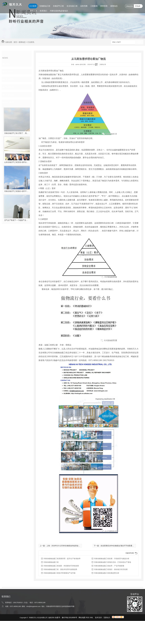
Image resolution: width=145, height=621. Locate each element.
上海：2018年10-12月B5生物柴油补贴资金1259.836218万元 (69, 546)
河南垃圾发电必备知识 (59, 11)
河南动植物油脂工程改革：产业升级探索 (109, 566)
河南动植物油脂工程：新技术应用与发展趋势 (60, 569)
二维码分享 (102, 64)
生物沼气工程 (58, 6)
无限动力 (106, 617)
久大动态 (9, 94)
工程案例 (94, 6)
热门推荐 (9, 102)
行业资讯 (31, 42)
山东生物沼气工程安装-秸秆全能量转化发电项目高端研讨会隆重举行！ (16, 162)
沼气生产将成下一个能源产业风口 (16, 220)
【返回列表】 (130, 553)
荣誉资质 (104, 6)
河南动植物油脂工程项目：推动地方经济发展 (111, 569)
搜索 (139, 42)
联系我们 (43, 11)
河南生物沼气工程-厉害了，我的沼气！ (16, 133)
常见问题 (9, 79)
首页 (15, 42)
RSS (88, 617)
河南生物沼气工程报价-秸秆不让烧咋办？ (16, 191)
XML (92, 617)
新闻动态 (114, 6)
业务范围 (83, 6)
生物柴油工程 (44, 6)
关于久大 (33, 11)
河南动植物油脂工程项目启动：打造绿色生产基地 (112, 562)
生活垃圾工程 (72, 6)
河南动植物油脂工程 (51, 562)
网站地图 (82, 617)
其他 (7, 64)
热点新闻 (9, 87)
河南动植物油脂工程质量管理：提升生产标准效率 (61, 559)
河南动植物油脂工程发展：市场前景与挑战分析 (111, 559)
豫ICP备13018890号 (69, 617)
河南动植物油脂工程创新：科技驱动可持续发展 (61, 566)
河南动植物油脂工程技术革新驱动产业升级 (59, 573)
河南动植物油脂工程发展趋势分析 (106, 573)
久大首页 (33, 6)
